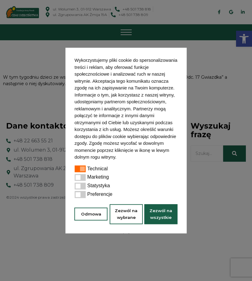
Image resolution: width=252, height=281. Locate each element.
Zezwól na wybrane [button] (126, 214)
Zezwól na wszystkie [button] (160, 214)
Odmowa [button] (91, 214)
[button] (118, 158)
